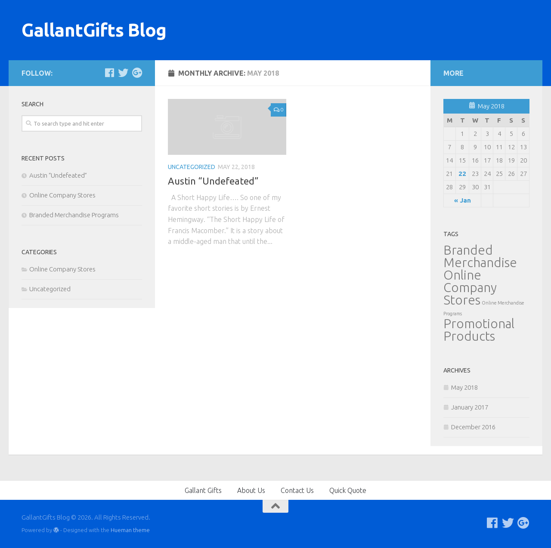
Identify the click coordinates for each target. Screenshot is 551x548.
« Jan (462, 200)
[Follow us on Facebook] (109, 73)
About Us (251, 490)
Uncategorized (191, 166)
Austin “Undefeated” (213, 180)
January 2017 (469, 407)
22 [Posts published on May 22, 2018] (462, 173)
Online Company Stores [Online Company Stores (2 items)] (470, 287)
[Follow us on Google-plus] (137, 73)
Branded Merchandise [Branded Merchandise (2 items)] (480, 256)
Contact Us (297, 490)
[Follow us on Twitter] (123, 73)
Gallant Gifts (203, 490)
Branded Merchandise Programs (74, 215)
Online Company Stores (62, 195)
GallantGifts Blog (94, 30)
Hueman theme (130, 530)
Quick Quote (347, 490)
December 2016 (473, 427)
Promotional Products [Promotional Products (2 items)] (478, 330)
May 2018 (464, 387)
